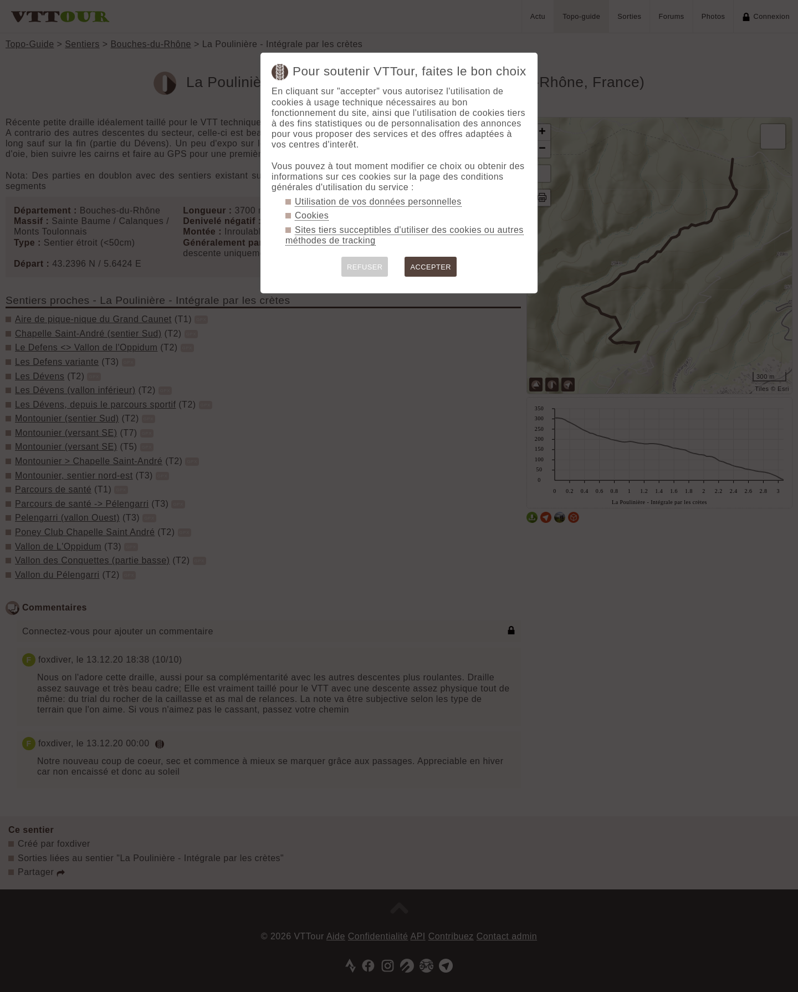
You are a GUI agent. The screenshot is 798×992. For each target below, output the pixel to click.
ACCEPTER (430, 267)
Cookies (312, 215)
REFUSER (365, 267)
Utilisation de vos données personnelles (378, 201)
